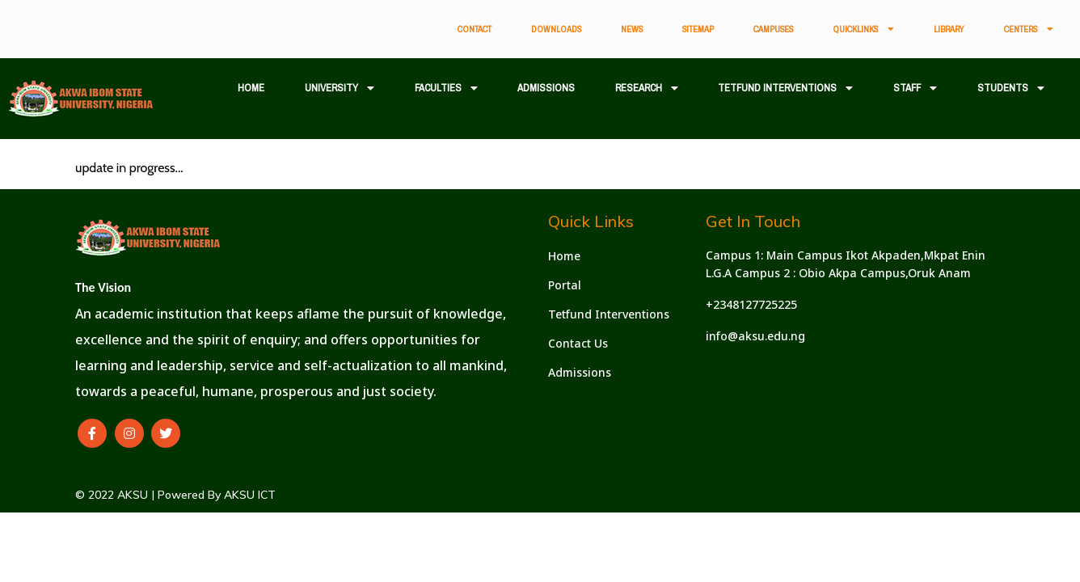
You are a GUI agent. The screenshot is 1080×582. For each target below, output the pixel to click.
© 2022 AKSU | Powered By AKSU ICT (175, 494)
